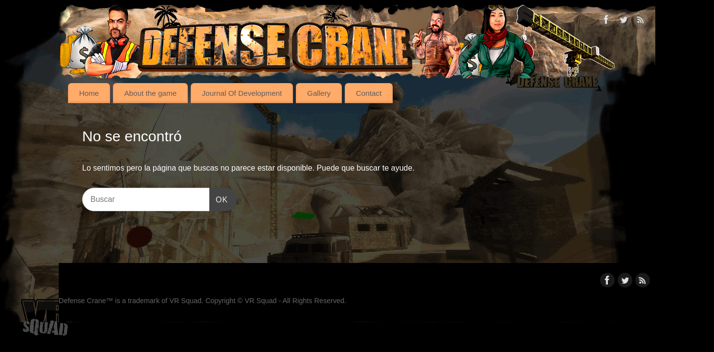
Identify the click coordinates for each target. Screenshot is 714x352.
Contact (368, 93)
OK (218, 198)
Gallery (319, 93)
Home (89, 93)
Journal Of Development (242, 93)
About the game (150, 93)
